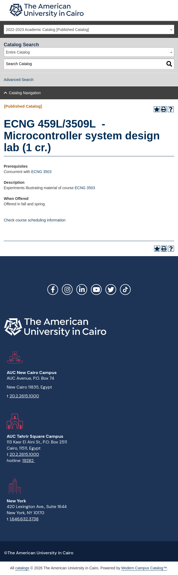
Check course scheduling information (35, 220)
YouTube (96, 289)
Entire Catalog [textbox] (18, 52)
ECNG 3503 (41, 172)
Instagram (67, 289)
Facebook (52, 289)
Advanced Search (19, 79)
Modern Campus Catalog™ (144, 568)
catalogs (22, 568)
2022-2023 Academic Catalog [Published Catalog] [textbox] (47, 29)
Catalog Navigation (25, 93)
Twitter (110, 289)
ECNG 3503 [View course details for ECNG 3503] (85, 188)
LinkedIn (81, 289)
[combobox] (89, 29)
